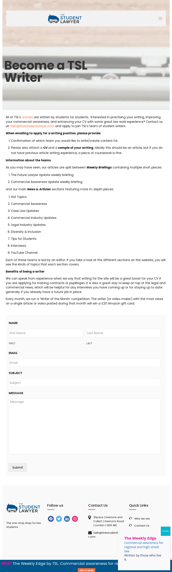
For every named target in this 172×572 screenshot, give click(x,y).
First (12, 343)
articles (27, 117)
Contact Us (141, 525)
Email (13, 353)
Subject (15, 373)
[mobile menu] (160, 18)
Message (16, 393)
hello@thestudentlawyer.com (32, 126)
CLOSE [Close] (165, 531)
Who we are (142, 518)
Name (13, 323)
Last (89, 343)
